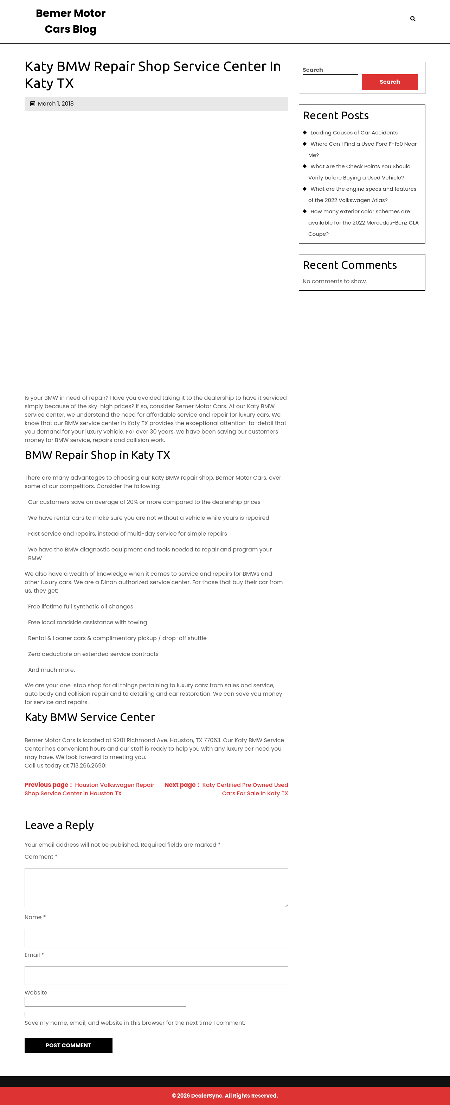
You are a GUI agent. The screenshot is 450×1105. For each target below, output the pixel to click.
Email (34, 955)
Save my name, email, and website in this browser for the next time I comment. (135, 1023)
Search (313, 70)
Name (35, 917)
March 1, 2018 (56, 104)
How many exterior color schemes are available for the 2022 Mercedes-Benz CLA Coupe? (363, 223)
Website (36, 993)
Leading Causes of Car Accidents (354, 132)
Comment (41, 857)
